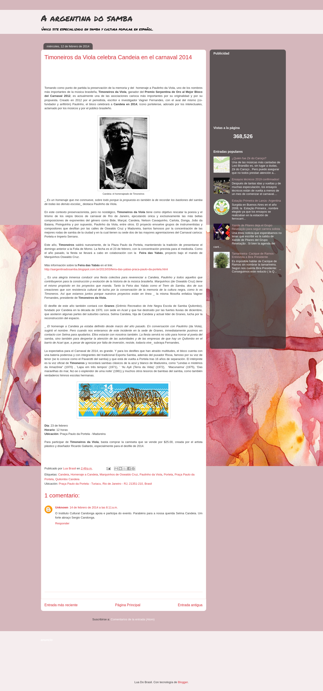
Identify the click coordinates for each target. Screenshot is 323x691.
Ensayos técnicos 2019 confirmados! (255, 179)
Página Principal (127, 605)
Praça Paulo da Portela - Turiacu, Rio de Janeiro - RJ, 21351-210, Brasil (105, 483)
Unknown (61, 507)
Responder (62, 523)
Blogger (183, 682)
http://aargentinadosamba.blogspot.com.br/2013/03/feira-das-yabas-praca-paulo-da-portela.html (106, 269)
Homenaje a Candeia (84, 474)
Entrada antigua (190, 605)
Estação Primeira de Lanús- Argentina (256, 200)
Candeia (63, 474)
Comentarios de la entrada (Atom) (133, 619)
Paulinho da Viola (150, 474)
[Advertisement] (124, 75)
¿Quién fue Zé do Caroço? (249, 158)
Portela (168, 474)
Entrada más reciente (61, 605)
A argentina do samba (87, 18)
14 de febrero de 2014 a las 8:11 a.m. (94, 507)
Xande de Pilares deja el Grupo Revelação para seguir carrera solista (256, 227)
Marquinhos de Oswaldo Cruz (119, 474)
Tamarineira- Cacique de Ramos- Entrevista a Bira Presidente (253, 255)
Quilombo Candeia (67, 479)
